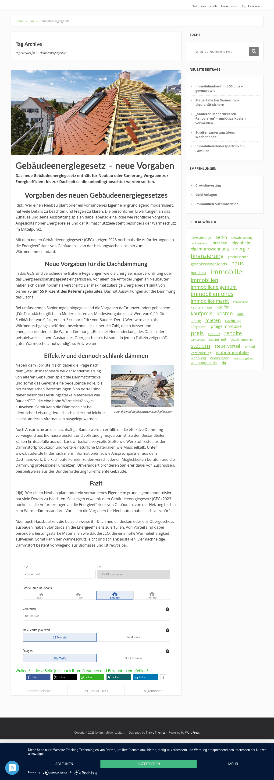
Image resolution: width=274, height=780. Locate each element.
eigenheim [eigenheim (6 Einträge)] (242, 243)
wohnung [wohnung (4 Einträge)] (198, 358)
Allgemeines (153, 691)
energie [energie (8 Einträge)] (241, 249)
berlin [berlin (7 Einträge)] (221, 237)
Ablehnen (64, 764)
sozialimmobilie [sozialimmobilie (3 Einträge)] (242, 339)
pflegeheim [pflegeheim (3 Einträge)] (198, 327)
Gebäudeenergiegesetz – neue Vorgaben (95, 165)
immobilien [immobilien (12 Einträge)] (204, 280)
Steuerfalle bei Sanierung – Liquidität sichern (217, 102)
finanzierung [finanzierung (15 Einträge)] (207, 256)
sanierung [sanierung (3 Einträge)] (198, 339)
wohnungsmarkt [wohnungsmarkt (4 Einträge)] (204, 362)
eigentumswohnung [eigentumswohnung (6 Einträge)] (210, 249)
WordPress (192, 733)
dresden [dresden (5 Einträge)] (220, 243)
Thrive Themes (155, 733)
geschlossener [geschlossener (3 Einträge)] (238, 257)
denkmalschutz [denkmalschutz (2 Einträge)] (199, 243)
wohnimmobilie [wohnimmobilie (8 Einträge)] (232, 352)
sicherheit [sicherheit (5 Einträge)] (217, 339)
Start (194, 5)
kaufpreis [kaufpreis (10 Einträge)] (201, 313)
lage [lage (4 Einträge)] (240, 314)
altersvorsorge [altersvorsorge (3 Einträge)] (201, 238)
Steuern (224, 5)
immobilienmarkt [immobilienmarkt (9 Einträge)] (210, 301)
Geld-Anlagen (206, 194)
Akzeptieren (148, 764)
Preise (203, 5)
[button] (38, 677)
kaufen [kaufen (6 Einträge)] (223, 307)
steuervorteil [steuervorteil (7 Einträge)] (227, 346)
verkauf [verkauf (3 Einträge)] (249, 346)
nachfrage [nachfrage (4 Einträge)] (233, 320)
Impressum (254, 5)
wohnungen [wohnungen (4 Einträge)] (219, 358)
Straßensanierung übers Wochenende (215, 134)
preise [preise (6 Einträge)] (214, 333)
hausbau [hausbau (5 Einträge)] (198, 272)
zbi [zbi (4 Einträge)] (223, 362)
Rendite (213, 5)
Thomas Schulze (39, 691)
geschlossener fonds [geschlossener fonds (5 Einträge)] (209, 264)
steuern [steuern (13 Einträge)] (200, 345)
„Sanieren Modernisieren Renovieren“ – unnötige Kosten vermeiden (221, 118)
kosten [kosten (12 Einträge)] (225, 313)
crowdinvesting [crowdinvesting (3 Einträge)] (242, 238)
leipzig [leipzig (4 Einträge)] (196, 320)
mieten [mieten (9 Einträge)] (213, 320)
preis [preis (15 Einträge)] (197, 333)
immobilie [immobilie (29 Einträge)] (226, 271)
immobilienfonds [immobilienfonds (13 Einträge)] (212, 294)
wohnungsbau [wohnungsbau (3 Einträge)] (243, 358)
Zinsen (234, 5)
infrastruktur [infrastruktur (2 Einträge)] (240, 301)
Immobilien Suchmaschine (217, 204)
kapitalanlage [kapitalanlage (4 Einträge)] (201, 307)
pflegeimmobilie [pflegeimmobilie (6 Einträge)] (226, 326)
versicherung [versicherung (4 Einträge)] (201, 352)
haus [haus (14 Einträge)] (237, 263)
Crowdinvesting (208, 185)
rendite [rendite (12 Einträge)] (233, 333)
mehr (233, 764)
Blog (243, 5)
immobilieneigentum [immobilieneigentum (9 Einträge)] (214, 287)
